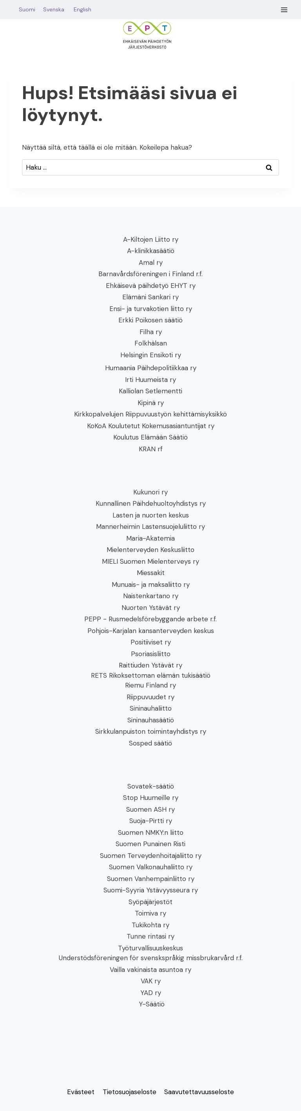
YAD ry (150, 992)
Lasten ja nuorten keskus (150, 515)
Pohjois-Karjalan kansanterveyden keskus (150, 630)
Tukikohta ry (150, 925)
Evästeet (80, 1091)
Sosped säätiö (150, 743)
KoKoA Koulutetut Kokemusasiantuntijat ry (150, 426)
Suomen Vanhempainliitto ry (150, 878)
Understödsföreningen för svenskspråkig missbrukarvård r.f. (151, 958)
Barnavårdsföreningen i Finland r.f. (150, 274)
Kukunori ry (150, 492)
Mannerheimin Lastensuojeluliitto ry (150, 526)
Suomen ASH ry (150, 809)
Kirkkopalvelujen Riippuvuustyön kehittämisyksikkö (150, 414)
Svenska (58, 9)
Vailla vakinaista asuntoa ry (150, 969)
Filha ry (151, 332)
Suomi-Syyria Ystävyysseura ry (150, 890)
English (82, 9)
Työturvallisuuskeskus (150, 948)
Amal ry (151, 262)
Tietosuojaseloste (129, 1091)
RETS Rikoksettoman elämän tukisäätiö (150, 675)
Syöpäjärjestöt (150, 901)
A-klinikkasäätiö (150, 250)
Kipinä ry (151, 402)
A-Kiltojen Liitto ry (150, 239)
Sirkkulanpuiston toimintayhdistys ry (150, 731)
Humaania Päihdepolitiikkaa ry (150, 368)
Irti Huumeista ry (150, 379)
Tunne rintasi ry (150, 936)
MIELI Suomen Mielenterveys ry (150, 561)
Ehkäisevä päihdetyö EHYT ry (151, 285)
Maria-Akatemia (150, 538)
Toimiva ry (150, 913)
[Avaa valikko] (284, 10)
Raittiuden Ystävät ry (150, 665)
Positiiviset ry (151, 642)
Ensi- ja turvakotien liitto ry (150, 308)
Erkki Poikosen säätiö (150, 320)
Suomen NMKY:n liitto (150, 832)
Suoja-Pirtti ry (150, 820)
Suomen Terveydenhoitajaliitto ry (150, 855)
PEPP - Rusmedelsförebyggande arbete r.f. (150, 619)
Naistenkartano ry (150, 596)
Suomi (25, 9)
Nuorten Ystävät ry (150, 607)
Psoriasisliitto (150, 654)
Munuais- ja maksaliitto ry (151, 584)
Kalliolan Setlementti (150, 391)
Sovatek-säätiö (150, 786)
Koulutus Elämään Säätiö (150, 437)
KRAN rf (151, 449)
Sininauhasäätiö (150, 720)
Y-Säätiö (151, 1004)
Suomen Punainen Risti (150, 844)
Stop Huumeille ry (150, 797)
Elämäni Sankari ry (150, 297)
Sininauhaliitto (151, 708)
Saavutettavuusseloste (199, 1091)
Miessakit (151, 572)
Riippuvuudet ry (150, 697)
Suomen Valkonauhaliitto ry (150, 867)
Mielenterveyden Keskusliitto (150, 549)
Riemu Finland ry (150, 685)
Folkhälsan (150, 343)
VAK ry (151, 981)
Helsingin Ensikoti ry (150, 355)
